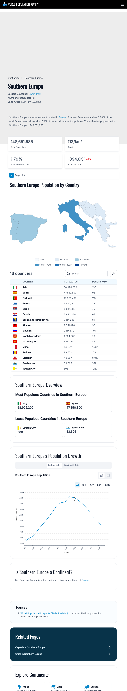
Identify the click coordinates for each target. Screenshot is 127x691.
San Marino (28, 363)
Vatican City (28, 368)
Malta (25, 347)
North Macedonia (31, 336)
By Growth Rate (71, 465)
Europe (62, 117)
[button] (122, 4)
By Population (54, 465)
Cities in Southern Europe (28, 655)
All (77, 485)
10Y (84, 485)
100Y (107, 485)
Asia (59, 688)
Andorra (26, 352)
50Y (99, 485)
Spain (32, 93)
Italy (38, 93)
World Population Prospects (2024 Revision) (45, 615)
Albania (26, 325)
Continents (14, 78)
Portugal (27, 298)
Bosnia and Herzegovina (35, 319)
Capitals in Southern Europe (30, 649)
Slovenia (27, 330)
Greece (26, 303)
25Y (91, 485)
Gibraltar (27, 357)
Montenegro (29, 341)
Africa (26, 688)
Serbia (25, 308)
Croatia (26, 314)
